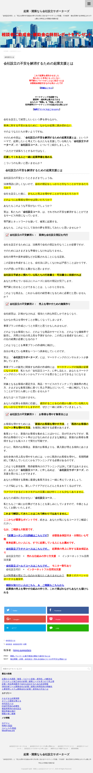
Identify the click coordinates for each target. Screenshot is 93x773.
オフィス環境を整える (11, 701)
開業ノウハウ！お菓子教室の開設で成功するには (30, 656)
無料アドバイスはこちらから (46, 109)
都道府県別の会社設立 (11, 709)
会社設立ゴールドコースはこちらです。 (28, 565)
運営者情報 (74, 748)
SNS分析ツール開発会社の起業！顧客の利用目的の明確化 (27, 686)
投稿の (7, 726)
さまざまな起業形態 (10, 698)
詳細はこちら (46, 88)
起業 (25, 644)
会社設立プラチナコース (66, 746)
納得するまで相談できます (59, 748)
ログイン (6, 723)
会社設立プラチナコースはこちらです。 (28, 548)
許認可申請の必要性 (10, 706)
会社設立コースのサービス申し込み (36, 748)
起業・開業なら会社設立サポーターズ (46, 11)
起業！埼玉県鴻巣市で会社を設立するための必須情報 (25, 684)
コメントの (9, 728)
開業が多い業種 (8, 714)
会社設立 (9, 644)
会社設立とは (10, 640)
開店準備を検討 (8, 711)
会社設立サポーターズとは (18, 746)
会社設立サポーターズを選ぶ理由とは (42, 746)
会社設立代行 (18, 644)
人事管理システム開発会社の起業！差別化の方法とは (25, 689)
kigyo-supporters (22, 650)
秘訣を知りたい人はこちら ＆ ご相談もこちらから (35, 585)
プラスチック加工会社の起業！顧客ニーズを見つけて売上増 (28, 681)
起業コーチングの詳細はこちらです (27, 535)
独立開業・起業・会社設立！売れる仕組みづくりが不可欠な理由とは (38, 659)
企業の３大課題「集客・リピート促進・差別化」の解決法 (27, 679)
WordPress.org (8, 730)
